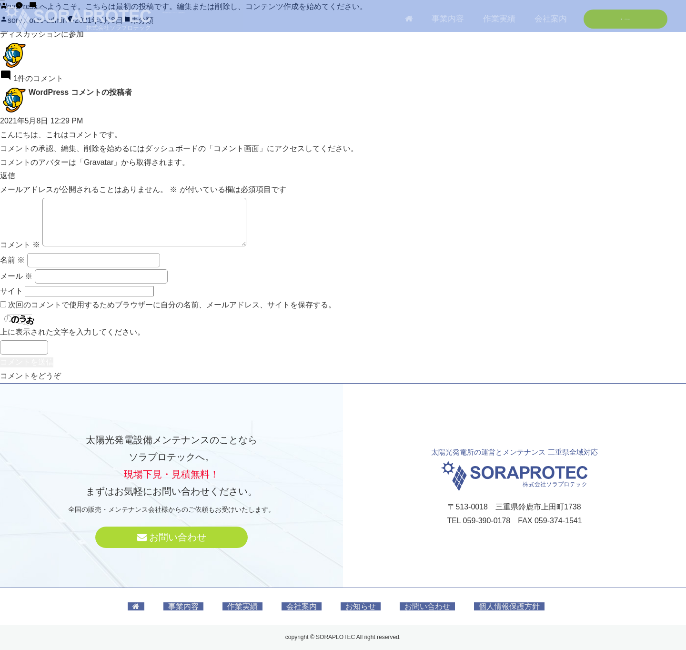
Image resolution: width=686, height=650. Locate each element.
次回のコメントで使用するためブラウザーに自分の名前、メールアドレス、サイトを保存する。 (172, 305)
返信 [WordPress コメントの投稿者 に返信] (7, 176)
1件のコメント (160, 20)
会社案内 (301, 606)
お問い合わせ (171, 537)
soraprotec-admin (37, 20)
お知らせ (360, 606)
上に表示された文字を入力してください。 (72, 332)
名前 (12, 260)
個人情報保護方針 (509, 606)
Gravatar (98, 162)
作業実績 (242, 606)
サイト (11, 291)
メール (16, 276)
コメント (20, 245)
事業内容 (183, 606)
